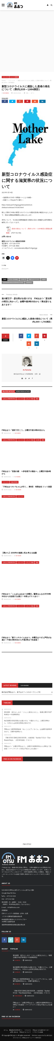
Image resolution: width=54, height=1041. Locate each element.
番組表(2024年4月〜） (16, 1030)
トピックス (5, 77)
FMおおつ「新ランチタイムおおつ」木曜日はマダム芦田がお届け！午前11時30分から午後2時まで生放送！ (27, 638)
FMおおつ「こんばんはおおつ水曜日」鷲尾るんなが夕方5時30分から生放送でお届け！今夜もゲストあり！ (26, 595)
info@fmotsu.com (14, 907)
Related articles (8, 391)
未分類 (37, 440)
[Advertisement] (27, 38)
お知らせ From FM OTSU (9, 399)
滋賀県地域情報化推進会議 (10, 925)
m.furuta (6, 93)
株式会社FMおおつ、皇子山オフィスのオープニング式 (21, 692)
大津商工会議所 (7, 922)
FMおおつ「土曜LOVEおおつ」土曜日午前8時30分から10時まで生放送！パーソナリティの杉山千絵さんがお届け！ (32, 1005)
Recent (5, 949)
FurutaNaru (18, 996)
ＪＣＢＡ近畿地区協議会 (10, 916)
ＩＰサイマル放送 (37, 1032)
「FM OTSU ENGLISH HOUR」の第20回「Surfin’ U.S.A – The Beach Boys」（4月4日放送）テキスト (31, 992)
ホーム (6, 1030)
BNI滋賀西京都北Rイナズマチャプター (14, 919)
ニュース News (14, 77)
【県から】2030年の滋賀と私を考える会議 (19, 552)
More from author (23, 391)
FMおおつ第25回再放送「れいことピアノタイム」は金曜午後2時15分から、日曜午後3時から (32, 980)
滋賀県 (43, 279)
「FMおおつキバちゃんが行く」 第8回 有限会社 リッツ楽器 (27, 486)
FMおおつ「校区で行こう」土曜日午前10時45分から (23, 430)
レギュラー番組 (30, 399)
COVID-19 (23, 279)
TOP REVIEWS (24, 685)
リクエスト (27, 1030)
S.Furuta (17, 477)
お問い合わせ (14, 1032)
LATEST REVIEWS (9, 685)
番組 (37, 399)
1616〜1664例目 (13, 279)
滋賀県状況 (29, 282)
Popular (14, 949)
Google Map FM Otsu (9, 893)
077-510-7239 (11, 896)
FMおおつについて (25, 1032)
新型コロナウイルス (34, 279)
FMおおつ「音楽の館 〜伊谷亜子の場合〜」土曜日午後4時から (26, 472)
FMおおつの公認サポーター (41, 1030)
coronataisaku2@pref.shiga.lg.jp (25, 248)
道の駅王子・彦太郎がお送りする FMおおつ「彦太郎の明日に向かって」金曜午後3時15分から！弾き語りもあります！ (27, 301)
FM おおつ (13, 1035)
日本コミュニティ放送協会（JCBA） (13, 913)
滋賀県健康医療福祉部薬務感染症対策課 (13, 282)
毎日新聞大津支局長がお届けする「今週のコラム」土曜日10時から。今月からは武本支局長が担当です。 (32, 968)
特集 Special (14, 482)
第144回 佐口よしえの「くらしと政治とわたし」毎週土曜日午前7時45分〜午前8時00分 (32, 956)
